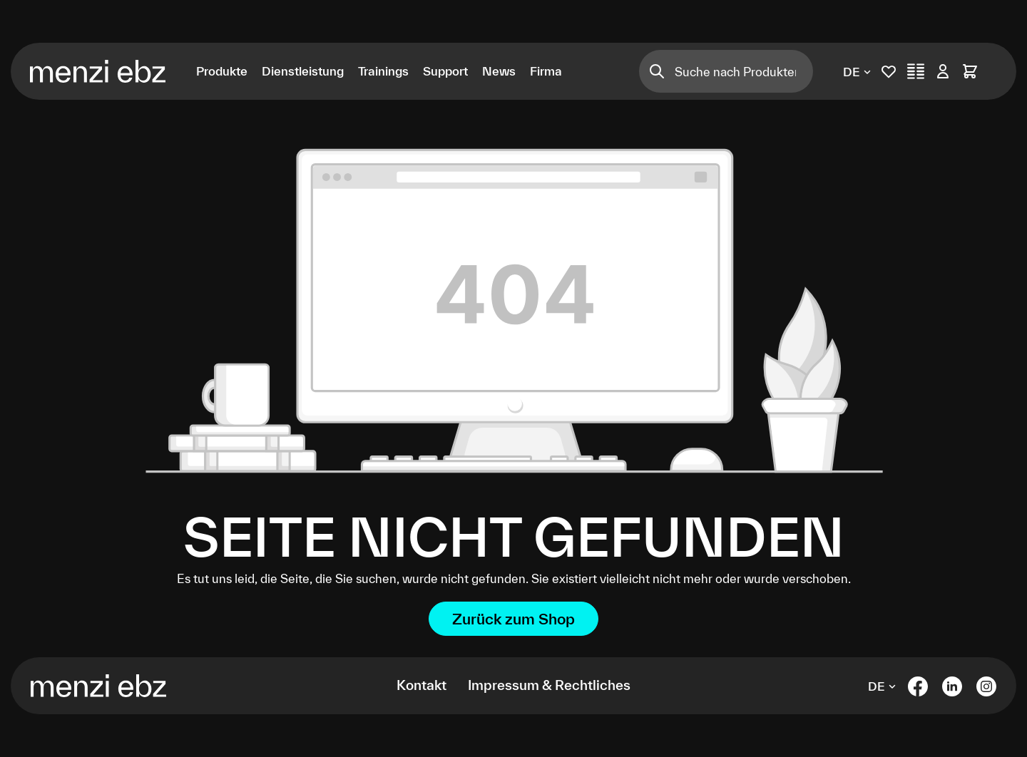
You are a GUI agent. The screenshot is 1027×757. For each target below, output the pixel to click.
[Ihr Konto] (942, 71)
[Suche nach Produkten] (743, 71)
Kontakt (421, 685)
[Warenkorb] (969, 71)
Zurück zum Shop (513, 618)
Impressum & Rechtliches (549, 685)
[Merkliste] (888, 71)
